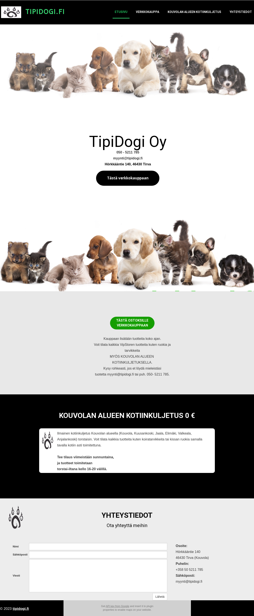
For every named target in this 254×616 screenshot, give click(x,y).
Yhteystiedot (241, 12)
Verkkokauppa (147, 12)
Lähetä (159, 596)
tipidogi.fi (21, 609)
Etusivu (121, 12)
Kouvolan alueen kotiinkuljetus (194, 12)
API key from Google (117, 606)
